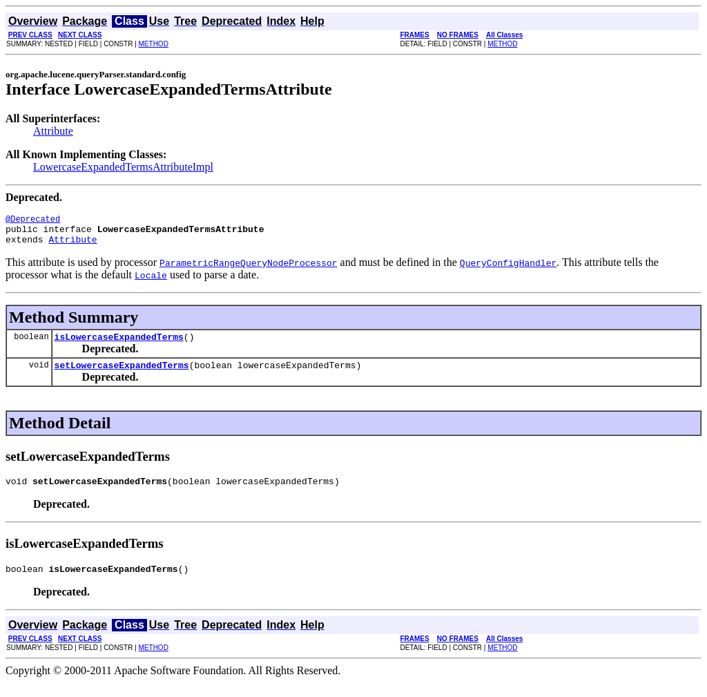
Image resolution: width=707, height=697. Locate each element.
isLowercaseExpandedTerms (119, 344)
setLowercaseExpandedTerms (122, 375)
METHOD (153, 44)
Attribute (53, 131)
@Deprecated (33, 221)
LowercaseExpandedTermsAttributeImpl (123, 167)
